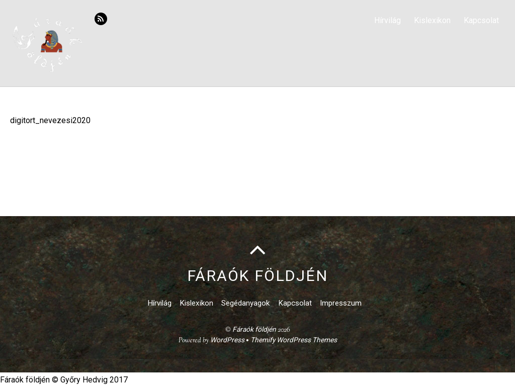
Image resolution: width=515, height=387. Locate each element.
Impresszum (341, 303)
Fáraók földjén (254, 329)
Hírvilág (387, 20)
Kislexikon (432, 20)
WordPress (227, 340)
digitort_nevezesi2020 (50, 120)
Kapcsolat (481, 20)
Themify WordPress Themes (293, 340)
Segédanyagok (245, 303)
